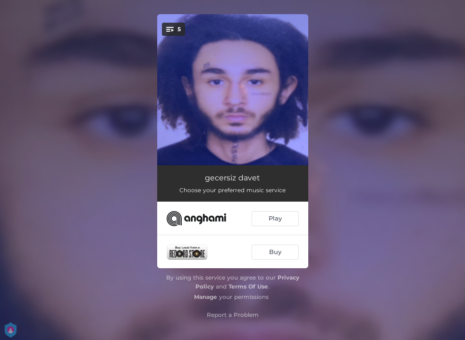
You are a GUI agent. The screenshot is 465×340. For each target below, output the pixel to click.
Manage (205, 296)
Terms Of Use (248, 286)
